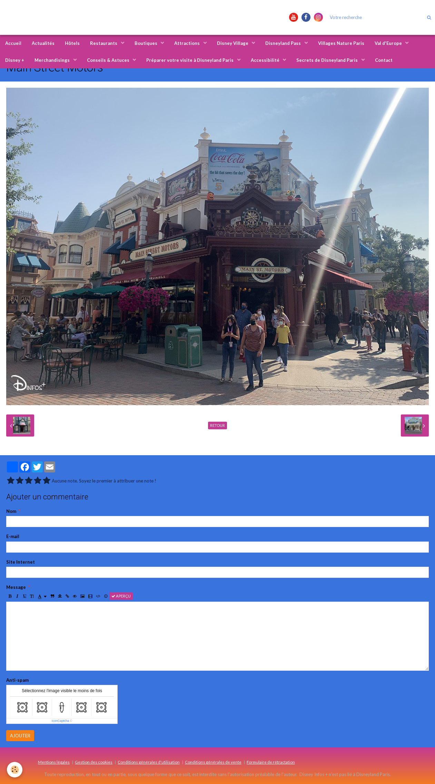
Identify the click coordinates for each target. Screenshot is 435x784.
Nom (11, 511)
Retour (217, 425)
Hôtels (72, 43)
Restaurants (104, 43)
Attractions (187, 43)
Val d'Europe (389, 43)
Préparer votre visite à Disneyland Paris (190, 60)
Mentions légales (54, 761)
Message (16, 587)
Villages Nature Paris (341, 43)
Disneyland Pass (283, 43)
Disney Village (233, 43)
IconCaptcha (60, 721)
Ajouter (20, 735)
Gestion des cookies (93, 761)
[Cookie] (14, 769)
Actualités (43, 43)
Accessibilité (265, 60)
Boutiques (146, 43)
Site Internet (20, 562)
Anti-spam (17, 680)
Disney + (14, 60)
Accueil (13, 43)
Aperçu (121, 596)
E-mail (12, 536)
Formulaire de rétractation (271, 761)
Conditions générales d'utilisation (149, 761)
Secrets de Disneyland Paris (327, 60)
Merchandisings (52, 60)
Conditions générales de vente (213, 761)
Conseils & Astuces (108, 60)
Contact (384, 60)
